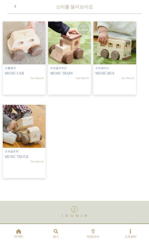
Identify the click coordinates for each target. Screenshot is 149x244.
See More (37, 78)
